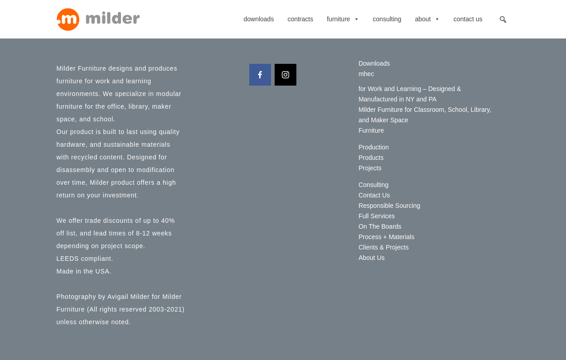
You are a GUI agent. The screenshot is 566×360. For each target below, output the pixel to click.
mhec (366, 73)
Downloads (258, 19)
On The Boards (380, 226)
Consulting (387, 19)
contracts (300, 19)
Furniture (343, 19)
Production (373, 147)
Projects (370, 168)
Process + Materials (386, 236)
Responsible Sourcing (389, 205)
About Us (371, 257)
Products (370, 157)
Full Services (376, 216)
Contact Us (468, 19)
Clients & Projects (383, 247)
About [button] (427, 19)
